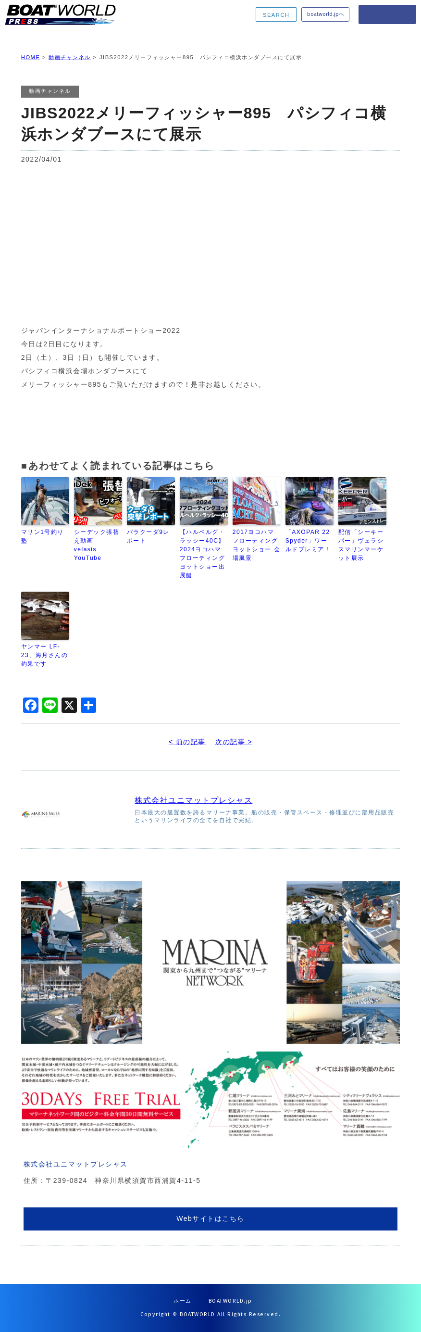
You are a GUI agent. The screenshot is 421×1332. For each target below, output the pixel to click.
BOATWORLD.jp (230, 1301)
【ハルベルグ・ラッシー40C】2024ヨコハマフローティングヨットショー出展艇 (202, 554)
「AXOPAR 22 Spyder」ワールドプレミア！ (308, 541)
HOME (30, 57)
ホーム (182, 1301)
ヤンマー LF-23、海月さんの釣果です (44, 655)
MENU (387, 14)
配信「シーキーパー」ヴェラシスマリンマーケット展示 (361, 545)
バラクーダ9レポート (148, 536)
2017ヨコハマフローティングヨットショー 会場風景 (256, 545)
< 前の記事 (187, 742)
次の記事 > (233, 742)
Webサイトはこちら (210, 1218)
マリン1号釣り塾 (42, 536)
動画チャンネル (70, 57)
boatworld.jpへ (325, 14)
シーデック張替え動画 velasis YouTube (97, 545)
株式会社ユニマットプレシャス (193, 800)
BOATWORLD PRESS (67, 14)
